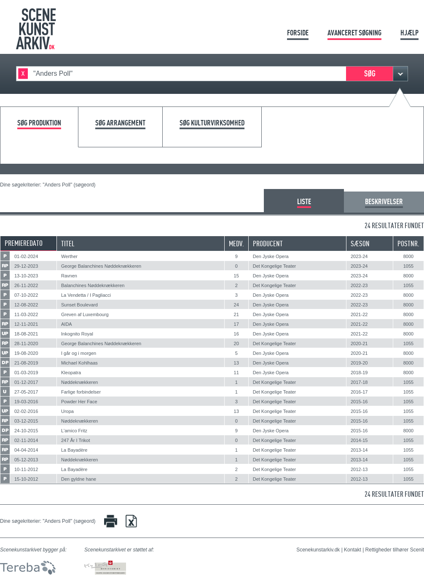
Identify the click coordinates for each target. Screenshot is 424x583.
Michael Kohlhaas (79, 362)
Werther (69, 256)
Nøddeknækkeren (79, 382)
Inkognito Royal (77, 333)
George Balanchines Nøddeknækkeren (101, 266)
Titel (68, 243)
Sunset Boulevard (79, 304)
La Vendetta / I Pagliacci (86, 295)
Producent (268, 243)
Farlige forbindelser (81, 391)
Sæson (360, 243)
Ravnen (69, 275)
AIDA (66, 324)
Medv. (236, 243)
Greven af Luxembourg (85, 314)
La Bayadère (74, 450)
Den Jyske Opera (271, 256)
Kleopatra (71, 372)
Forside (298, 32)
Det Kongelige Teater (274, 266)
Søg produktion (39, 123)
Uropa (67, 411)
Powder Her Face (79, 401)
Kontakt (352, 550)
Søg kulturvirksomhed (212, 123)
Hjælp (409, 32)
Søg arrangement (120, 123)
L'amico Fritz (74, 430)
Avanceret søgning (354, 32)
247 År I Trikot (75, 440)
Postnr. (408, 243)
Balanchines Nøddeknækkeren (92, 285)
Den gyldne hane (78, 479)
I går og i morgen (78, 353)
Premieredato (24, 243)
